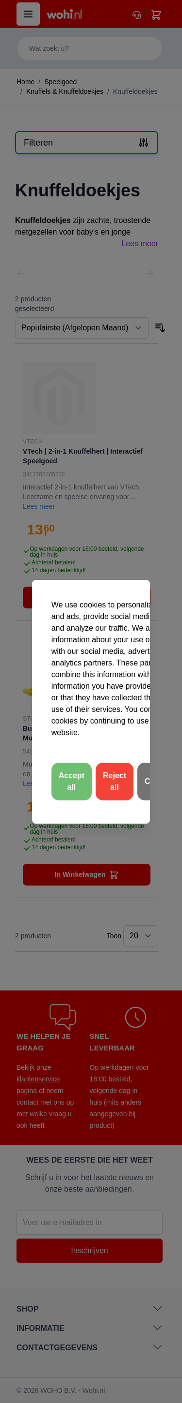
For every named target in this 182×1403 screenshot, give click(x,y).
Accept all (71, 781)
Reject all (114, 781)
